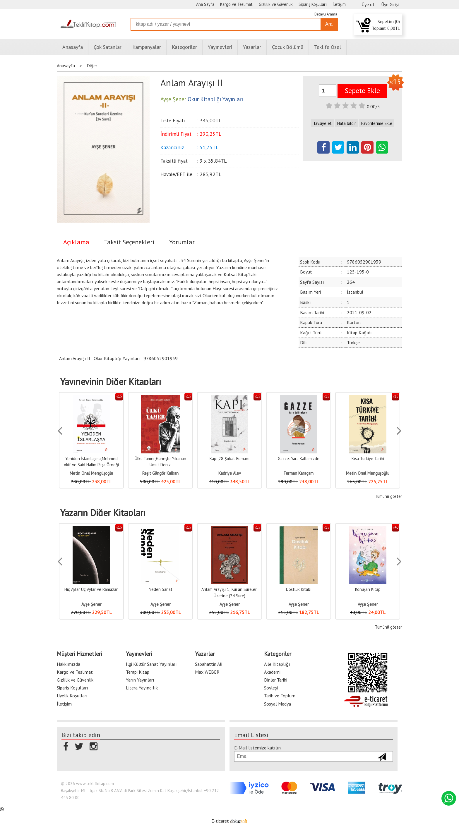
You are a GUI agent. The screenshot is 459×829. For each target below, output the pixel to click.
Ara (329, 24)
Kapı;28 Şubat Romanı (229, 458)
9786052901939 (160, 358)
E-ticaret (220, 821)
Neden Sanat (160, 589)
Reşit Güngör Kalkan (160, 473)
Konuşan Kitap (368, 589)
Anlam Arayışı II (74, 358)
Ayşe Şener (91, 604)
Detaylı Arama (325, 14)
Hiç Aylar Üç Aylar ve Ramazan (91, 589)
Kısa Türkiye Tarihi (368, 458)
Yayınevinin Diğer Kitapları (110, 381)
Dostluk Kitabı (298, 589)
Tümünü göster (388, 496)
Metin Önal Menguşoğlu (367, 473)
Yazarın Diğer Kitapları (102, 512)
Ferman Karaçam (299, 473)
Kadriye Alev (229, 473)
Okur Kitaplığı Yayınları (117, 358)
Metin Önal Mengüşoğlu (91, 473)
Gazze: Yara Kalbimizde (298, 458)
